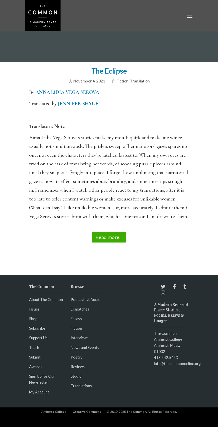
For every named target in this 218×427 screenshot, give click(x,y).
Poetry (76, 357)
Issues (34, 309)
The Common (165, 333)
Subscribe (37, 328)
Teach (34, 347)
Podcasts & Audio (85, 299)
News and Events (85, 347)
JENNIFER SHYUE (78, 103)
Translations (81, 385)
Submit (35, 357)
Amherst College (53, 411)
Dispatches (80, 309)
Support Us (38, 337)
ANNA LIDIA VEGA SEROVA (67, 92)
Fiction (122, 81)
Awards (35, 366)
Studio (76, 376)
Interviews (79, 337)
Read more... (109, 237)
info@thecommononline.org (177, 363)
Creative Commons (87, 411)
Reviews (78, 366)
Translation (140, 81)
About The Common (46, 299)
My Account (39, 392)
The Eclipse (109, 70)
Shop (33, 318)
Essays (76, 318)
